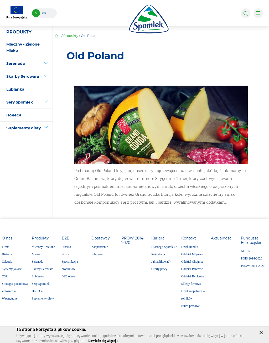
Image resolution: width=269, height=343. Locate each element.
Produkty (70, 36)
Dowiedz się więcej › (103, 341)
